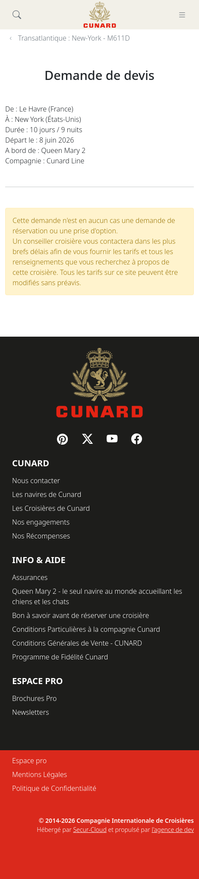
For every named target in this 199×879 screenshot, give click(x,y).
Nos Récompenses (41, 536)
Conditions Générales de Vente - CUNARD (77, 643)
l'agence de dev (173, 829)
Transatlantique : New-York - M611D (74, 38)
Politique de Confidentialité (54, 788)
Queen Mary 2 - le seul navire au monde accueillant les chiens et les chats (97, 596)
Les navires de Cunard (46, 494)
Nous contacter (36, 480)
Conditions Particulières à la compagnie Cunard (86, 629)
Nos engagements (40, 522)
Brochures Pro (34, 698)
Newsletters (30, 712)
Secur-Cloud (89, 829)
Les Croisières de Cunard (51, 508)
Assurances (29, 577)
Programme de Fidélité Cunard (60, 657)
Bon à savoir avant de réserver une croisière (80, 615)
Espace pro (29, 760)
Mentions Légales (39, 774)
